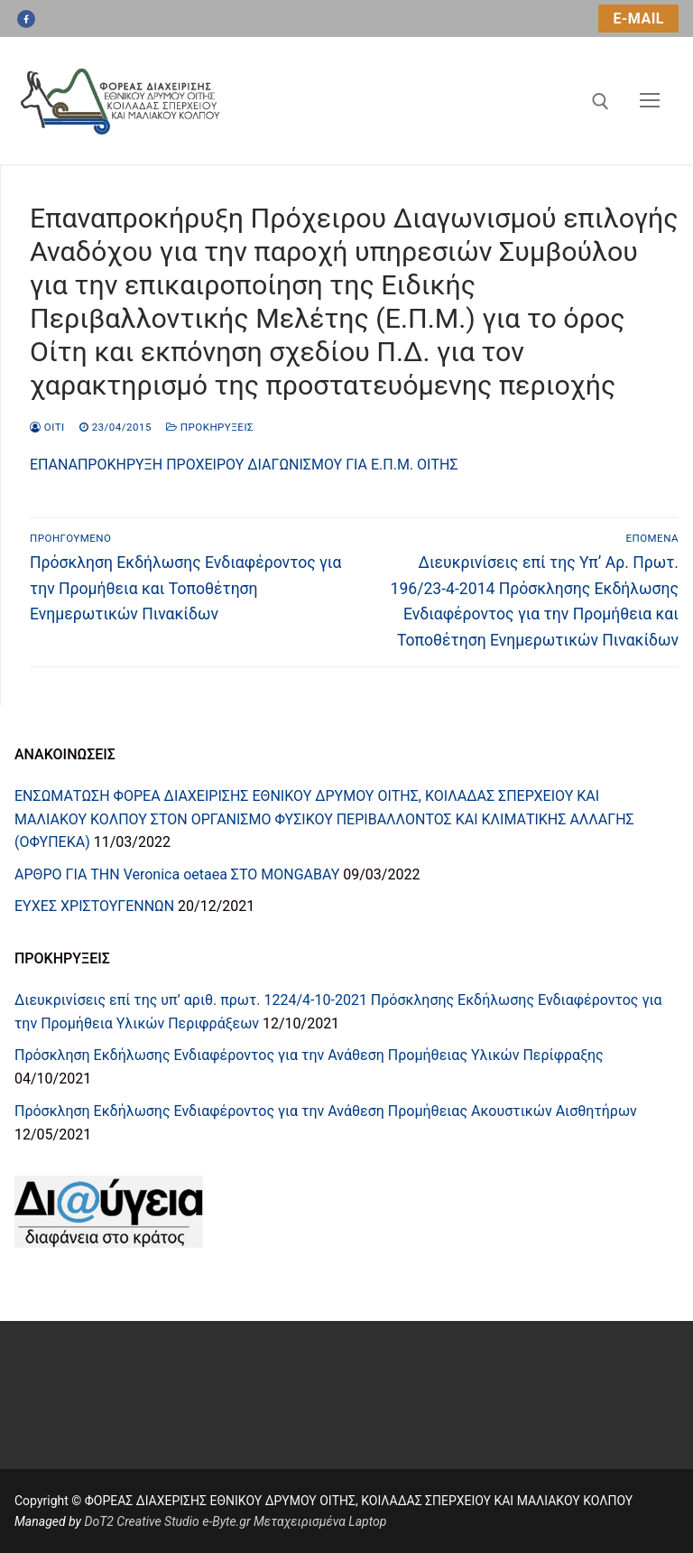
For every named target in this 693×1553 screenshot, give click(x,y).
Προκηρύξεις (210, 427)
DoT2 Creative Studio (141, 1521)
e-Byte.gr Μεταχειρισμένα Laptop (294, 1521)
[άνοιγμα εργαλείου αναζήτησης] (600, 101)
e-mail (638, 18)
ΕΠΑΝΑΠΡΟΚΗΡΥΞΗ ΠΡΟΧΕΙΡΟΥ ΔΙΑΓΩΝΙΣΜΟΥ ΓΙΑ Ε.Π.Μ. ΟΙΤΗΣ (244, 464)
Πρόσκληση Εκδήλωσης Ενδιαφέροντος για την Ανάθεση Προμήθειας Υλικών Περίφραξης (309, 1055)
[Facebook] (26, 19)
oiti (47, 427)
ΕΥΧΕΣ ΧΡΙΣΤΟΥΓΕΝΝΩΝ (94, 906)
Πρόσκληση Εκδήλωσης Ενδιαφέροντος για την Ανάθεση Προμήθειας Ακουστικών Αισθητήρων (325, 1111)
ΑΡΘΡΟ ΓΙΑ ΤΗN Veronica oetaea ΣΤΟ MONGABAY (176, 874)
